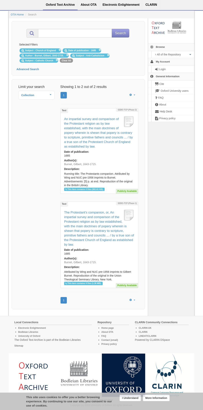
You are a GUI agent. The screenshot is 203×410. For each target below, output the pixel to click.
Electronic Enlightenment (32, 328)
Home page (107, 328)
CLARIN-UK (145, 328)
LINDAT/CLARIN (147, 336)
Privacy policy (109, 344)
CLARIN (143, 332)
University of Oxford (29, 336)
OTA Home (17, 14)
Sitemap (18, 345)
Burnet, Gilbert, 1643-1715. (80, 164)
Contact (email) (109, 340)
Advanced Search (27, 69)
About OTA (107, 332)
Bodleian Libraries (28, 332)
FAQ (103, 336)
